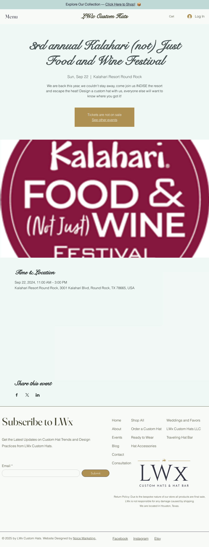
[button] (13, 16)
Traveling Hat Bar (180, 437)
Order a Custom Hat (146, 429)
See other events (104, 120)
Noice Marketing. (84, 538)
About (116, 429)
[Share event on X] (27, 395)
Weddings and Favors (183, 420)
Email (6, 465)
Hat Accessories (143, 446)
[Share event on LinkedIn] (38, 395)
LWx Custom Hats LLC (184, 429)
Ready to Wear (142, 437)
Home (116, 420)
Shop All (137, 420)
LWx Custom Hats (104, 16)
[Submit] (95, 473)
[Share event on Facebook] (17, 395)
